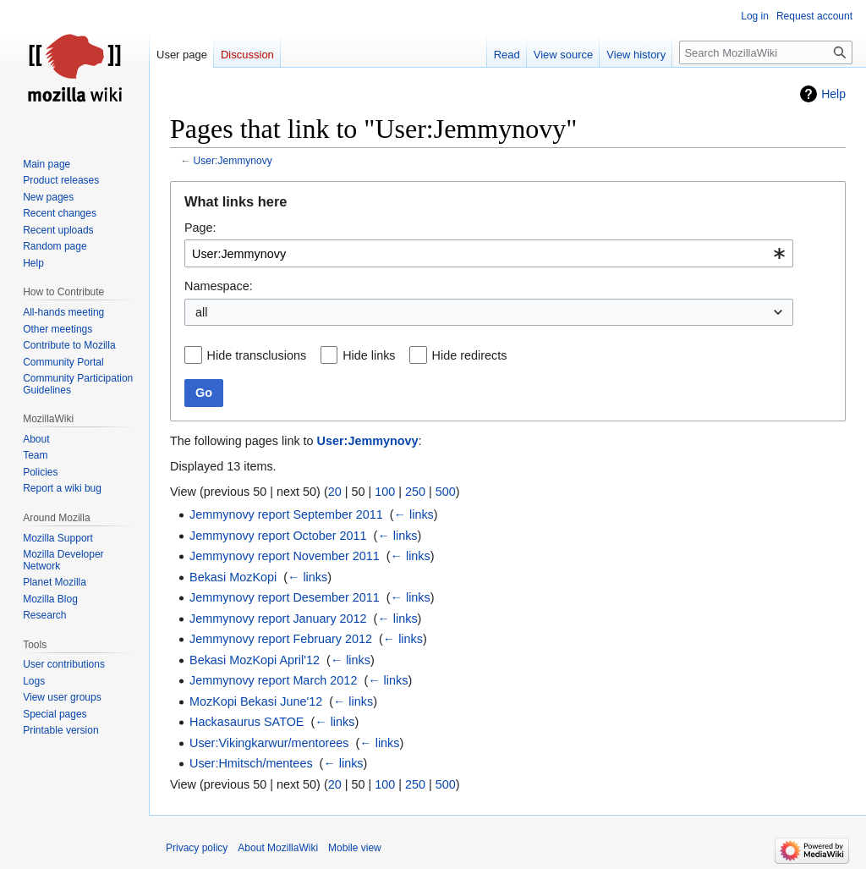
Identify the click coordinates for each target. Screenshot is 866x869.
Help (833, 94)
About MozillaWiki (278, 848)
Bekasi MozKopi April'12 (254, 660)
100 (385, 491)
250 (415, 491)
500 (446, 491)
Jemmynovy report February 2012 (280, 639)
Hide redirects (469, 355)
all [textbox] (201, 312)
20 (335, 491)
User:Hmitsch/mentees (251, 763)
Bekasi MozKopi (233, 577)
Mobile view (354, 848)
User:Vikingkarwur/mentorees (268, 743)
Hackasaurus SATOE (246, 722)
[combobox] (488, 253)
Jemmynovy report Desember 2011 (284, 597)
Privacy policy (196, 848)
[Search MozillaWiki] (765, 52)
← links (414, 514)
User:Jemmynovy (233, 161)
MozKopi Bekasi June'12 (255, 701)
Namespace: (218, 286)
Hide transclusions (257, 355)
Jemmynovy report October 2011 (278, 535)
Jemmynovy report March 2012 (273, 680)
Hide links (369, 355)
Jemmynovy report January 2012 (278, 618)
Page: (200, 227)
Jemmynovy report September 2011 (286, 514)
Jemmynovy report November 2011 (284, 556)
